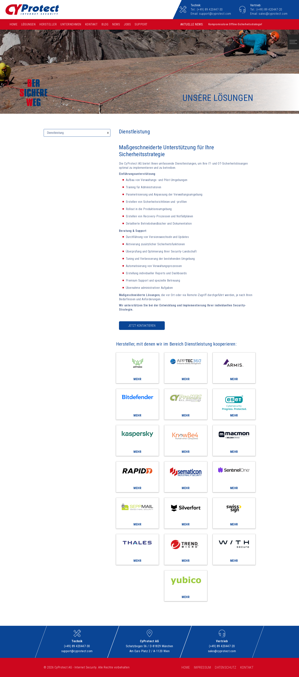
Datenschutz (225, 667)
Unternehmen (70, 24)
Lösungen (28, 24)
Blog (104, 24)
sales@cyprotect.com (273, 13)
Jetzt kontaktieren (141, 325)
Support (141, 24)
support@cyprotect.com (215, 13)
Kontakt (91, 24)
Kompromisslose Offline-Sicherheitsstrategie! (235, 23)
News (116, 24)
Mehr (137, 379)
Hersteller (48, 24)
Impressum (202, 667)
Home (13, 24)
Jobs (127, 24)
